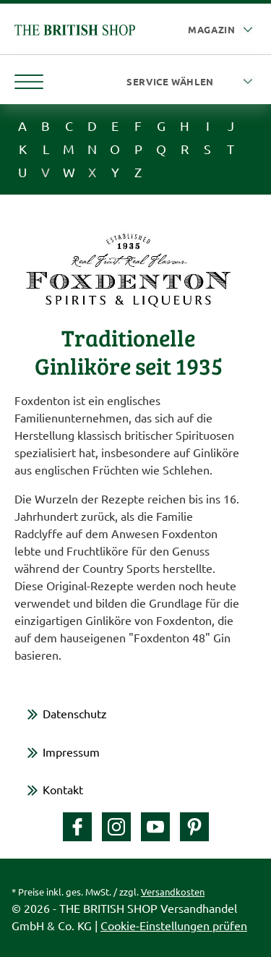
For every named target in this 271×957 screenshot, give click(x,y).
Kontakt (63, 789)
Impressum (71, 751)
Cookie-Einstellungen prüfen (173, 925)
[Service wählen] (191, 82)
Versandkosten (173, 891)
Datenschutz (75, 713)
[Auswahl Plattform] (222, 30)
